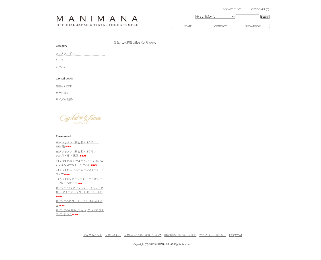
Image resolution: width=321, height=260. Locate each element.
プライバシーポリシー (212, 235)
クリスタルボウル (66, 53)
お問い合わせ (113, 235)
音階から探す (64, 86)
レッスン (61, 66)
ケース (60, 60)
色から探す (62, 92)
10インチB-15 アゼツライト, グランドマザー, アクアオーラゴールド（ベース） (79, 192)
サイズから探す (65, 99)
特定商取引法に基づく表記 (180, 235)
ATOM (238, 235)
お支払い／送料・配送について (142, 235)
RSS (231, 235)
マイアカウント (92, 235)
